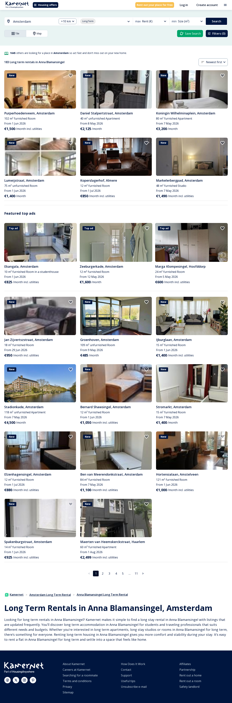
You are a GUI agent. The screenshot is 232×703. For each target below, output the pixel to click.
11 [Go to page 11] (136, 573)
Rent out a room (190, 681)
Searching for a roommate (80, 675)
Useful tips (128, 681)
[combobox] (29, 21)
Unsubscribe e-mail (134, 687)
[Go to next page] (143, 573)
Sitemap (68, 692)
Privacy (67, 687)
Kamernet (14, 595)
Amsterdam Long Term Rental (50, 595)
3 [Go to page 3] (109, 573)
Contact (126, 670)
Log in (184, 5)
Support (126, 675)
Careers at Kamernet (76, 670)
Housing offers (45, 5)
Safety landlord (189, 687)
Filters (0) (216, 33)
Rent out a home (190, 675)
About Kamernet (74, 664)
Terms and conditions (77, 681)
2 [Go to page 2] (102, 573)
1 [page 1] (96, 573)
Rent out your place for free (155, 5)
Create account (207, 5)
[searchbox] (34, 21)
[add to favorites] (70, 75)
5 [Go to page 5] (123, 573)
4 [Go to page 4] (116, 573)
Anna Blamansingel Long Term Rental (102, 594)
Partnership (187, 670)
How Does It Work (133, 664)
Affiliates (185, 664)
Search (216, 21)
